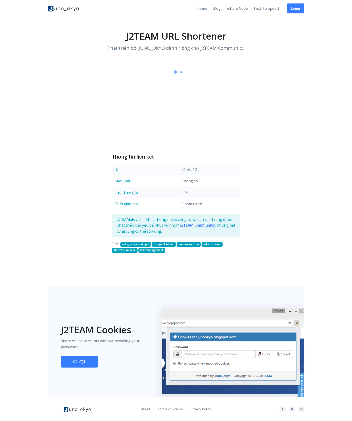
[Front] (63, 8)
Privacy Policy (200, 409)
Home (202, 8)
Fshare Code (237, 8)
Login (295, 8)
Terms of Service (170, 409)
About (145, 409)
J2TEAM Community (197, 225)
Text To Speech (266, 8)
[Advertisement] (176, 113)
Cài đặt (79, 361)
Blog (217, 8)
